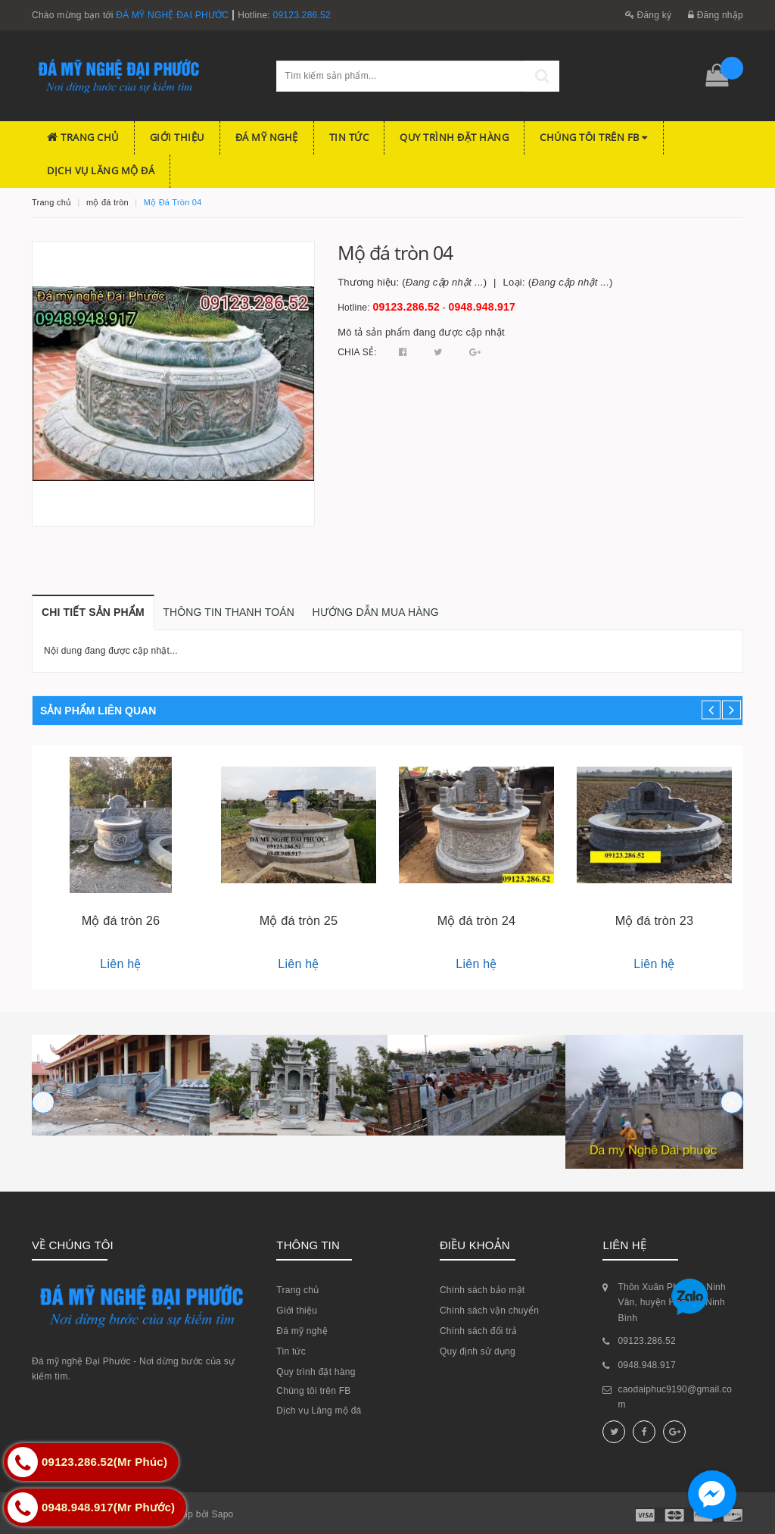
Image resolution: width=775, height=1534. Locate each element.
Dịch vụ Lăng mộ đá (100, 170)
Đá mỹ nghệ (266, 137)
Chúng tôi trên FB (594, 137)
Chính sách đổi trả (479, 1331)
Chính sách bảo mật (482, 1290)
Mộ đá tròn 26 (121, 920)
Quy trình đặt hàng (454, 137)
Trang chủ (83, 137)
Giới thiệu (177, 137)
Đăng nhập (715, 15)
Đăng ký (648, 15)
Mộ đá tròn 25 (299, 920)
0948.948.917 (482, 307)
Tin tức (349, 137)
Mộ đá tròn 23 (654, 920)
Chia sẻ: (357, 352)
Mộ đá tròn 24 (476, 920)
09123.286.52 (302, 15)
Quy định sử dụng (477, 1351)
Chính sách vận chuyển (489, 1310)
